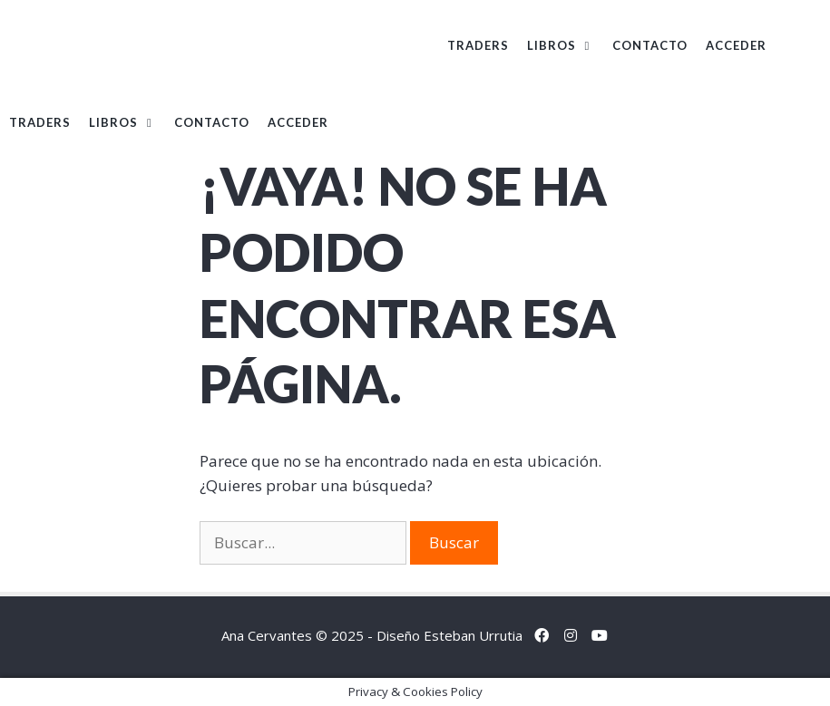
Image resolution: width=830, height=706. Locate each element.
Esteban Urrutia (473, 635)
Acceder (736, 45)
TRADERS (478, 45)
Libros (565, 45)
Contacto (650, 45)
